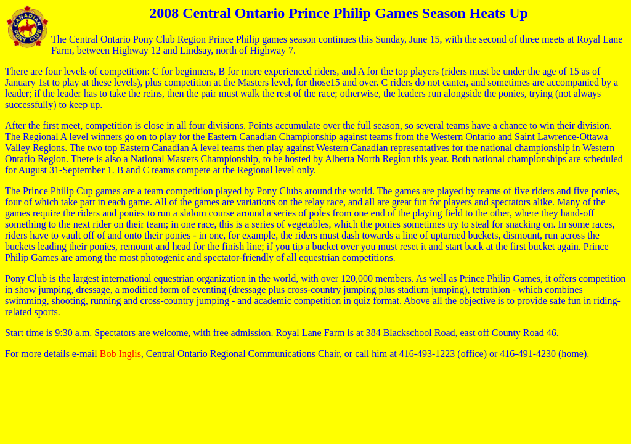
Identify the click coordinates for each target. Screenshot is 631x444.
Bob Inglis (120, 353)
